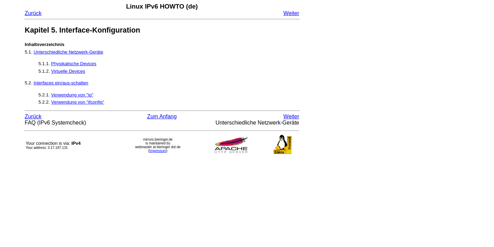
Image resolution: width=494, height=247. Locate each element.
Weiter (291, 13)
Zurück (33, 13)
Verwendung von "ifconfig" (77, 102)
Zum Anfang (162, 116)
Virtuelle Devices (68, 71)
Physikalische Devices (73, 63)
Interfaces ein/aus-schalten (61, 82)
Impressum (157, 151)
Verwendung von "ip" (72, 94)
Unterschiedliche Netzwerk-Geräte (68, 52)
